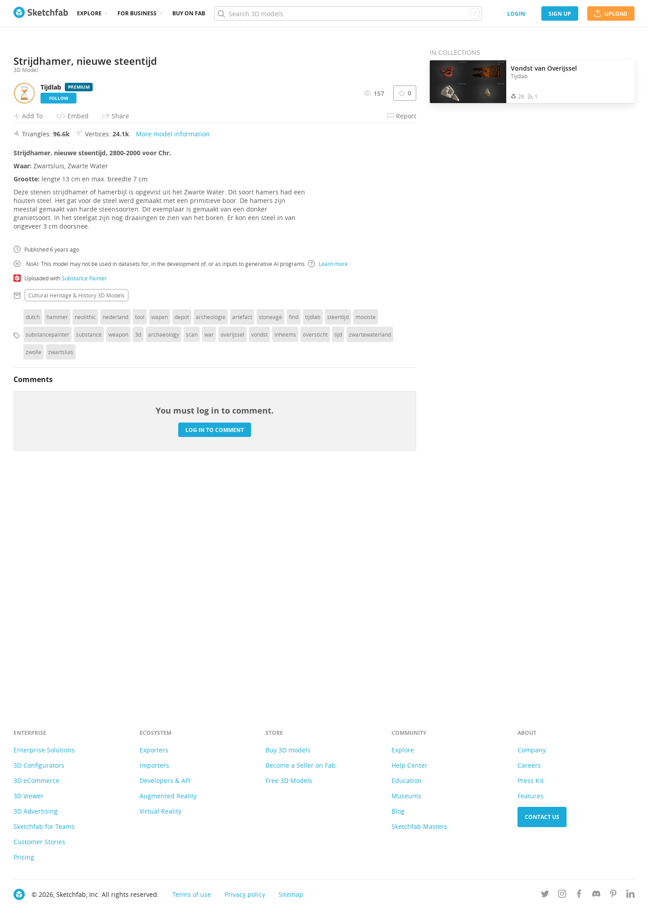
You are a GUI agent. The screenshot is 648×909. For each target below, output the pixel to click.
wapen (159, 542)
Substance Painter (84, 503)
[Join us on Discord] (596, 895)
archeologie (210, 542)
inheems (285, 559)
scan (192, 559)
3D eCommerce (36, 780)
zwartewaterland (370, 559)
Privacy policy (245, 894)
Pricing (24, 857)
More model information (173, 359)
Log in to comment (214, 655)
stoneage (270, 542)
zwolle (33, 577)
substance (89, 559)
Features (531, 796)
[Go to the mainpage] (41, 13)
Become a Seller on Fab (301, 765)
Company (532, 750)
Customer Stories (39, 841)
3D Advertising (36, 811)
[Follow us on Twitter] (545, 895)
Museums (406, 796)
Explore (89, 13)
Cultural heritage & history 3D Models (76, 520)
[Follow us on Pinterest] (613, 895)
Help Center (410, 765)
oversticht (315, 559)
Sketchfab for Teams (44, 826)
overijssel (232, 559)
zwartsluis (60, 577)
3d (138, 559)
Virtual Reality (160, 811)
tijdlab (312, 542)
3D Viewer (29, 796)
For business (137, 13)
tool (139, 542)
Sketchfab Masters (419, 826)
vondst (259, 559)
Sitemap (291, 894)
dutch (33, 542)
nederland (115, 542)
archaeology (163, 559)
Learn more (328, 489)
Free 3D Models (289, 780)
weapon (118, 559)
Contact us (542, 817)
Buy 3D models (288, 750)
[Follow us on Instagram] (562, 895)
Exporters (154, 750)
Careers (529, 765)
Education (407, 780)
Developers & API (165, 780)
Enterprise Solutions (44, 750)
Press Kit (531, 780)
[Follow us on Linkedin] (630, 895)
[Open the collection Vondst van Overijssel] (468, 81)
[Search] (348, 13)
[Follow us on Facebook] (579, 895)
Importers (154, 765)
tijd (338, 559)
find (293, 542)
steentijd (338, 542)
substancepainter (47, 559)
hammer (57, 542)
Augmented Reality (168, 796)
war (209, 559)
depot (182, 542)
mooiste (366, 542)
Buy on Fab (188, 13)
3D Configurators (39, 765)
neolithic (85, 542)
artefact (242, 542)
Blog (398, 811)
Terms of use (191, 894)
